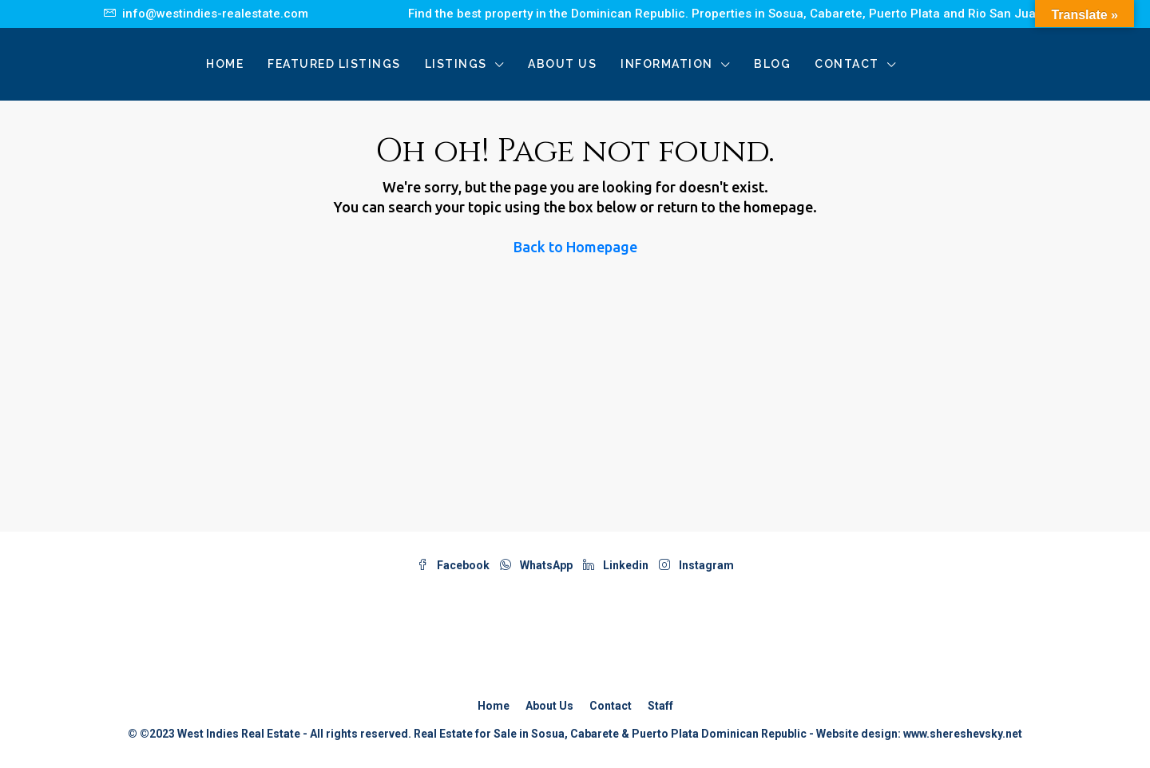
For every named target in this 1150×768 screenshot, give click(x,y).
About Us (562, 63)
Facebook (454, 565)
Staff (660, 705)
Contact (847, 63)
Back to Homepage (575, 247)
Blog (772, 63)
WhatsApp (537, 565)
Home (225, 63)
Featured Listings (334, 63)
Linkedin (617, 565)
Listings (456, 63)
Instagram (696, 565)
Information (667, 63)
